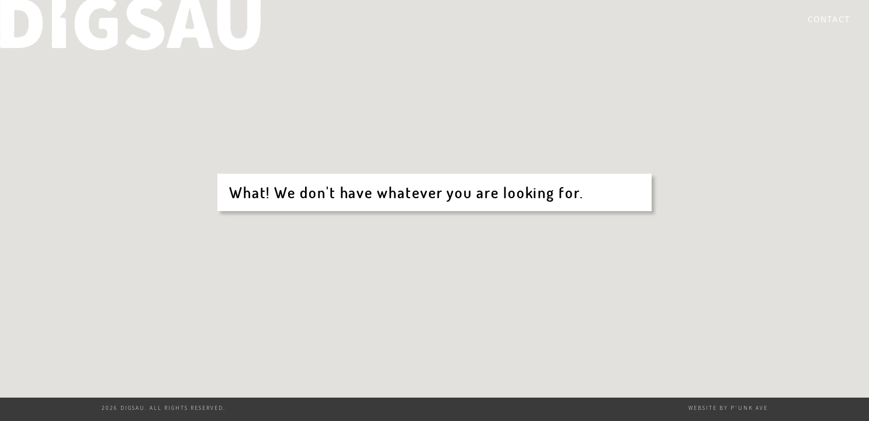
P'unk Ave (749, 408)
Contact (829, 19)
